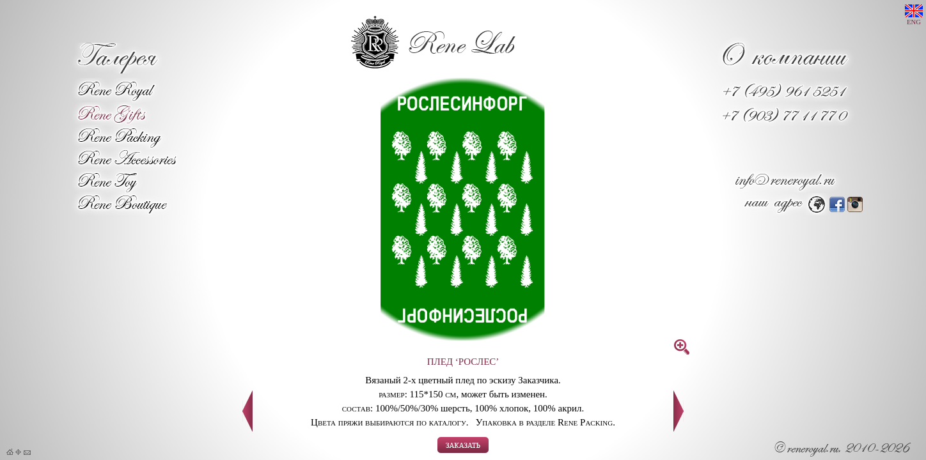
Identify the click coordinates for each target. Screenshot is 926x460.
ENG (914, 15)
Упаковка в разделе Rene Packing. (545, 422)
